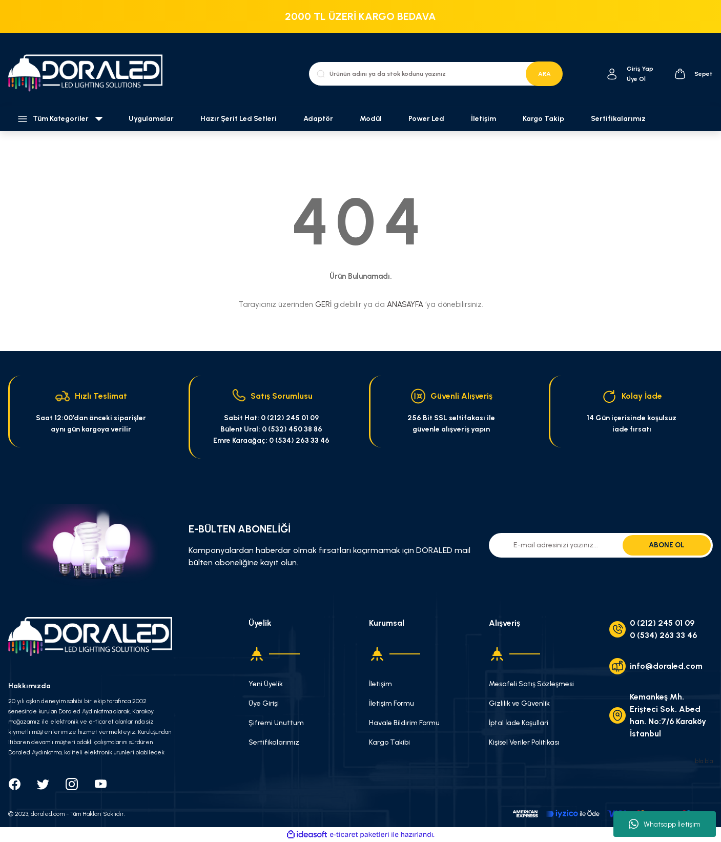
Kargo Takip (543, 118)
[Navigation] (60, 119)
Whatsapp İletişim (665, 824)
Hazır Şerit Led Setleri (238, 118)
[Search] (435, 73)
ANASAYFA (405, 304)
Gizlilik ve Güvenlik (519, 703)
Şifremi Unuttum (276, 722)
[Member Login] (612, 74)
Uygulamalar (151, 118)
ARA (544, 73)
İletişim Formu (391, 703)
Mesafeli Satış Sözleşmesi (531, 684)
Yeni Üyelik (266, 684)
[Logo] (90, 73)
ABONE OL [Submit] (667, 545)
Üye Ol (636, 79)
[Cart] (693, 74)
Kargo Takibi (389, 742)
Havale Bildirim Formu (404, 722)
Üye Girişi (264, 703)
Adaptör (318, 118)
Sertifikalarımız (618, 118)
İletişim (483, 118)
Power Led (426, 118)
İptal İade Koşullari (518, 722)
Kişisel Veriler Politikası (524, 742)
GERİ (323, 304)
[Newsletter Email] (601, 545)
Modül (371, 118)
